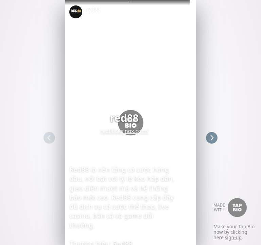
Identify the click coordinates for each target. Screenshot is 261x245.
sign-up (233, 237)
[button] (49, 138)
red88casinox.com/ (130, 131)
